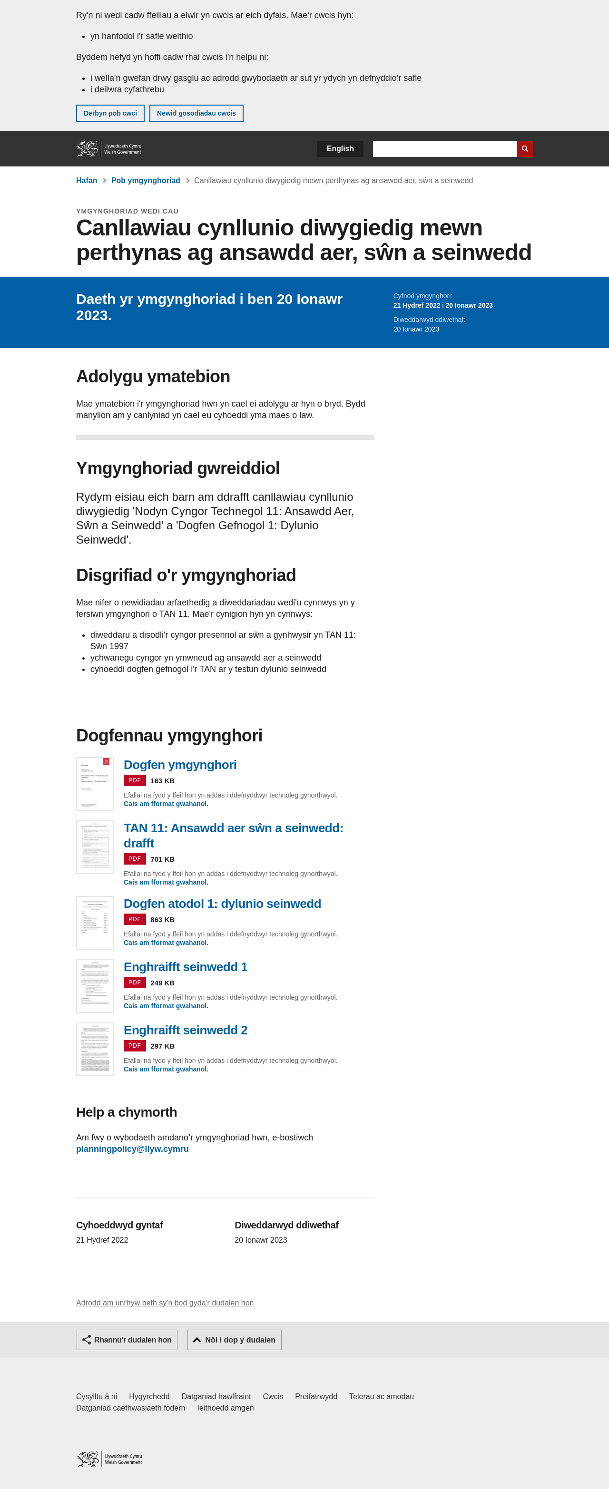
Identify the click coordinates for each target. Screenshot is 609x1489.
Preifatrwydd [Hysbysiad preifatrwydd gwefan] (316, 1396)
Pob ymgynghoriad (145, 180)
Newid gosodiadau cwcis (196, 113)
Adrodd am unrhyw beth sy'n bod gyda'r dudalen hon (165, 1303)
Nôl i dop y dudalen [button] (240, 1340)
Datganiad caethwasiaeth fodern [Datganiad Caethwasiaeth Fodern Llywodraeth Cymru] (131, 1408)
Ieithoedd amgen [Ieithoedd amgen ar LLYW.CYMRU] (225, 1408)
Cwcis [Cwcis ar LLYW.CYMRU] (273, 1396)
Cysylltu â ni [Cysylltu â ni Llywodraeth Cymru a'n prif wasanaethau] (96, 1396)
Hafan (86, 180)
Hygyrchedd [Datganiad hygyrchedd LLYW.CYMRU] (149, 1396)
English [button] (340, 149)
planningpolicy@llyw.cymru (132, 1149)
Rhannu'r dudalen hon (132, 1340)
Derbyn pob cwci (110, 113)
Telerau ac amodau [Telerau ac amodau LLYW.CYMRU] (381, 1396)
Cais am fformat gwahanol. (166, 804)
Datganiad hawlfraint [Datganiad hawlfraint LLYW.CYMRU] (216, 1396)
